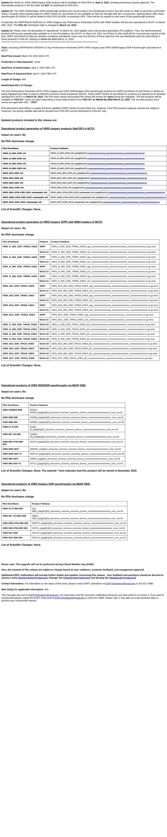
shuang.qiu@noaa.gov (122, 578)
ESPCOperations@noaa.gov (120, 583)
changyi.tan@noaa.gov (76, 578)
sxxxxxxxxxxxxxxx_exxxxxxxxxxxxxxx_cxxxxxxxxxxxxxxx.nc (116, 153)
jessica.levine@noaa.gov (33, 578)
